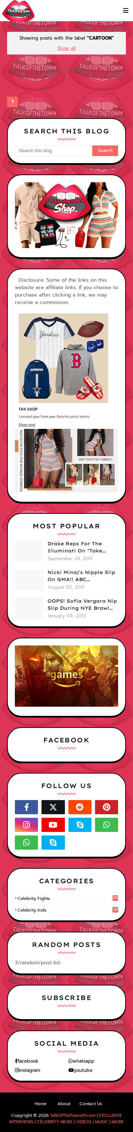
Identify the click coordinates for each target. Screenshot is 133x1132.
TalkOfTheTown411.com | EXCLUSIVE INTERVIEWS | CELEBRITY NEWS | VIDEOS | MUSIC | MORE (66, 1118)
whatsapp (83, 1061)
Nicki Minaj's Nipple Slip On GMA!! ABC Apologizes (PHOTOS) (81, 576)
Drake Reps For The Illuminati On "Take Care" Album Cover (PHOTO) (75, 547)
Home (40, 1104)
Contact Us (90, 1104)
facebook (28, 1061)
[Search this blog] (53, 150)
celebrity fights (67, 898)
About (63, 1104)
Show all (66, 48)
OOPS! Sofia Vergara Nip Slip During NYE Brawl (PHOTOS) (82, 604)
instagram (29, 1070)
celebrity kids (67, 910)
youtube (83, 1070)
